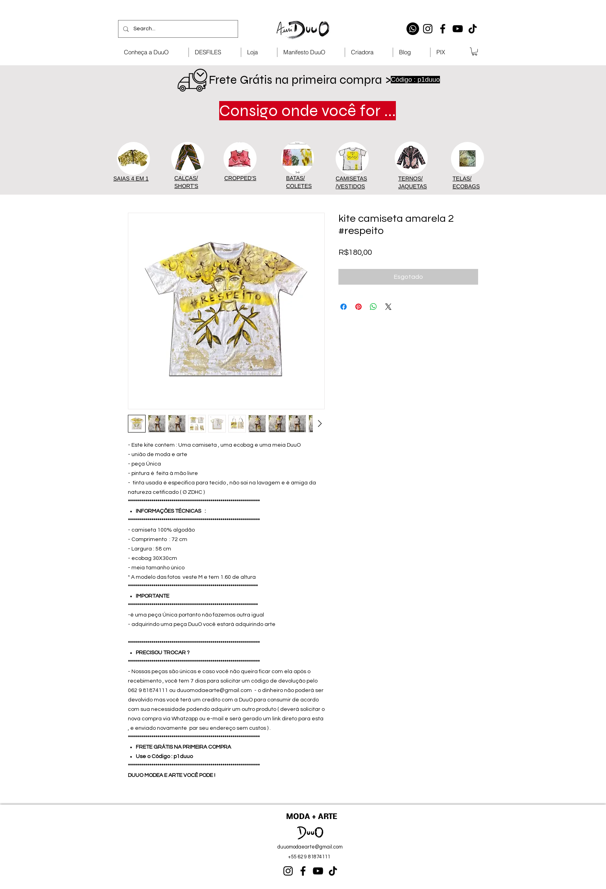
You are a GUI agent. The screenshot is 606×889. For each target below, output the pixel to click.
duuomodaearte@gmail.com (310, 847)
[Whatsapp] (412, 28)
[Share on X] (388, 306)
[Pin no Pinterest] (358, 306)
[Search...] (177, 28)
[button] (474, 51)
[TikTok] (472, 28)
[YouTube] (457, 28)
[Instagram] (427, 28)
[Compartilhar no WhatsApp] (373, 306)
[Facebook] (442, 28)
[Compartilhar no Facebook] (343, 306)
